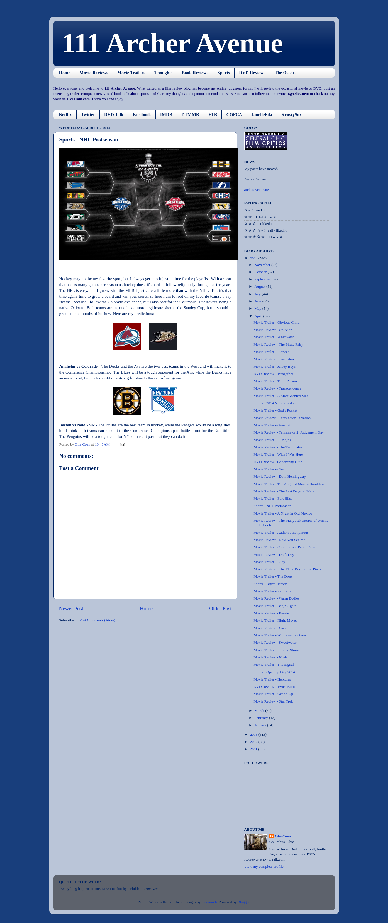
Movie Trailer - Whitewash (273, 337)
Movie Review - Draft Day (273, 554)
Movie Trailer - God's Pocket (275, 410)
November (263, 265)
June (258, 301)
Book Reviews (195, 72)
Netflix (65, 114)
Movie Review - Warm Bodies (276, 598)
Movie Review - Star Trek (273, 701)
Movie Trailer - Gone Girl (272, 425)
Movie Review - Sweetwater (274, 642)
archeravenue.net (257, 190)
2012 (254, 742)
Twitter (88, 114)
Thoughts (163, 72)
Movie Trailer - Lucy (269, 562)
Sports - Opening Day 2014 (274, 672)
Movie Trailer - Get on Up (273, 694)
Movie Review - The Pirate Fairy (278, 344)
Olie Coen (283, 836)
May (258, 308)
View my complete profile (264, 866)
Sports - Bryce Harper (270, 584)
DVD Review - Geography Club (277, 462)
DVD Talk (113, 114)
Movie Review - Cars (269, 628)
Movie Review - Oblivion (272, 330)
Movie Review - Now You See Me (279, 540)
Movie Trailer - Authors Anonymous (280, 532)
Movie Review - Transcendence (277, 388)
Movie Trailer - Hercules (272, 679)
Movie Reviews (93, 72)
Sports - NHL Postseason (272, 506)
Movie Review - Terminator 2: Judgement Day (288, 432)
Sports (224, 72)
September (263, 279)
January (261, 725)
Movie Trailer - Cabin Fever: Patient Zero (284, 547)
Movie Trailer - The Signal (273, 664)
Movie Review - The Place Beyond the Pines (287, 569)
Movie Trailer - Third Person (275, 381)
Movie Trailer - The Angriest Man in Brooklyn (288, 484)
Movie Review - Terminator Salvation (282, 418)
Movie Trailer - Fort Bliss (272, 498)
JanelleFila (261, 114)
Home (64, 72)
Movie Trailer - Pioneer (271, 352)
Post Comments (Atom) (97, 620)
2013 (254, 734)
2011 (254, 749)
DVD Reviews (252, 72)
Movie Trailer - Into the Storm (276, 650)
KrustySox (291, 114)
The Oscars (285, 72)
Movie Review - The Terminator (277, 447)
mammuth (209, 902)
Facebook (142, 114)
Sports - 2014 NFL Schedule (274, 403)
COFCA (234, 114)
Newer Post (71, 608)
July (258, 294)
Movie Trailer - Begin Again (274, 606)
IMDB (166, 114)
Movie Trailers (131, 72)
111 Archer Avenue (172, 43)
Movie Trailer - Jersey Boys (274, 366)
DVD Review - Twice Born (274, 686)
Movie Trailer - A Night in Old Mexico (282, 513)
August (260, 286)
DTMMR (190, 114)
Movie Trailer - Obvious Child (276, 322)
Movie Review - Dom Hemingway (279, 476)
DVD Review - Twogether (273, 374)
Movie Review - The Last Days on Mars (283, 491)
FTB (212, 114)
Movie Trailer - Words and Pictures (279, 635)
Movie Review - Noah (270, 657)
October (261, 272)
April (259, 316)
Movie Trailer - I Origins (272, 440)
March (260, 710)
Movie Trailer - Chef (269, 469)
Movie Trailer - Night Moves (275, 620)
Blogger (244, 902)
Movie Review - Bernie (271, 613)
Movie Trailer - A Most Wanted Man (280, 396)
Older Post (220, 608)
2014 (254, 258)
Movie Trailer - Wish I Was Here (278, 454)
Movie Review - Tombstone (274, 359)
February (262, 718)
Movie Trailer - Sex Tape (272, 591)
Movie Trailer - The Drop (272, 576)
